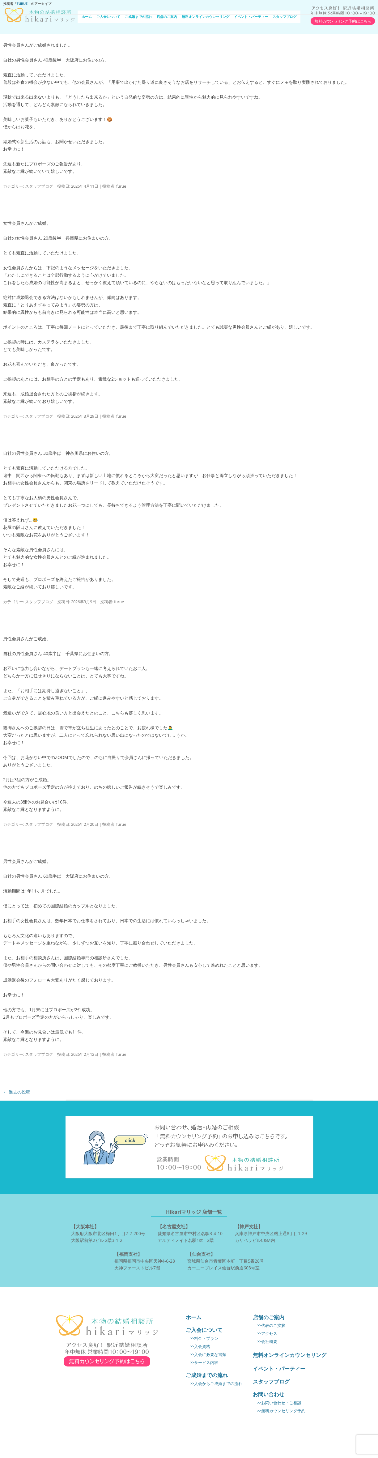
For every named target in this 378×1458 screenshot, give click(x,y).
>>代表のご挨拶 (271, 1325)
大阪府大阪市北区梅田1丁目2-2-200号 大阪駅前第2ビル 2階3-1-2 (108, 1233)
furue (22, 3)
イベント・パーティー (251, 17)
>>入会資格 (200, 1346)
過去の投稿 (16, 1092)
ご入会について (108, 17)
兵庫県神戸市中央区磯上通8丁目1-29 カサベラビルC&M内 (271, 1233)
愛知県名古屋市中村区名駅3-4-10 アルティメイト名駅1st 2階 (190, 1233)
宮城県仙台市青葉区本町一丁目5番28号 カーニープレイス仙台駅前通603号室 (225, 1260)
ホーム (87, 17)
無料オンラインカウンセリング (205, 17)
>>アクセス (267, 1333)
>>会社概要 (267, 1341)
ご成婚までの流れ (138, 17)
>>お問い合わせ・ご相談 (279, 1402)
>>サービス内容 (204, 1362)
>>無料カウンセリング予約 (281, 1410)
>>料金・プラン (204, 1338)
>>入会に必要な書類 (208, 1354)
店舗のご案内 (167, 17)
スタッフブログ (284, 17)
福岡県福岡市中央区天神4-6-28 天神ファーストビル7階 (144, 1260)
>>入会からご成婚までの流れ (216, 1383)
